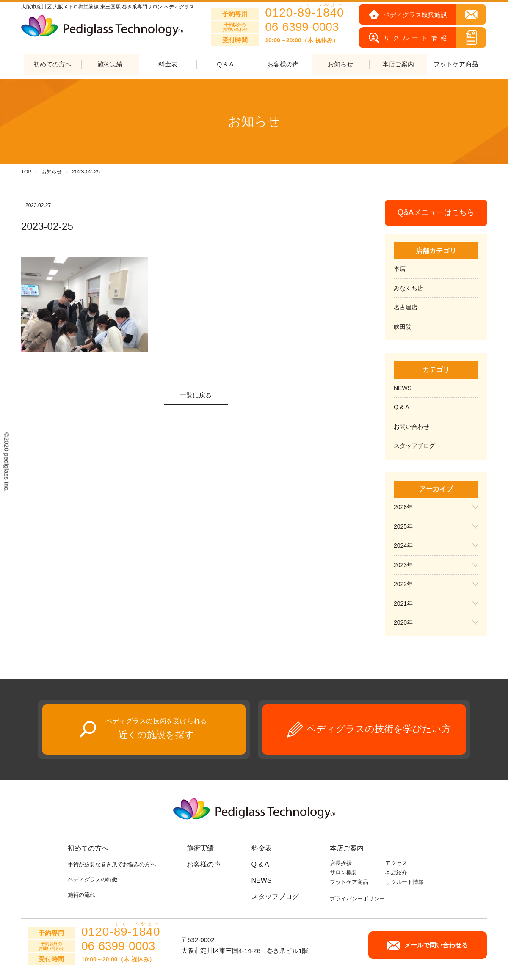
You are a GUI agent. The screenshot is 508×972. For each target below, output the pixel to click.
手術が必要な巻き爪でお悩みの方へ (112, 864)
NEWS (402, 388)
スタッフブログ (414, 446)
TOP (26, 172)
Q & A (225, 64)
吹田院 (402, 326)
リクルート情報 (404, 882)
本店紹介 (396, 873)
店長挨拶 (341, 863)
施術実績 (200, 848)
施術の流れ (81, 895)
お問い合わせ (411, 426)
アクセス (396, 863)
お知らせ (51, 172)
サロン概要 (343, 873)
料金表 (167, 64)
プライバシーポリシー (357, 898)
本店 (400, 269)
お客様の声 (283, 64)
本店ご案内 (347, 848)
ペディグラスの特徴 (92, 879)
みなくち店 (408, 288)
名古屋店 (405, 307)
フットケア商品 (455, 64)
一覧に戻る (196, 395)
